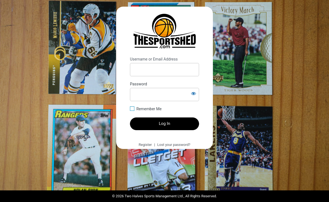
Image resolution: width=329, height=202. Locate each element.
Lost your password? (173, 145)
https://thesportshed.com (164, 32)
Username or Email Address (154, 59)
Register (145, 145)
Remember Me (148, 109)
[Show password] (193, 93)
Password (138, 84)
